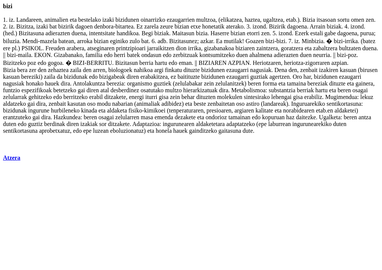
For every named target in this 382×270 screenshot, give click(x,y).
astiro (253, 103)
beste (200, 103)
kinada (89, 110)
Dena (281, 70)
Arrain (317, 26)
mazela (48, 41)
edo (108, 55)
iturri (151, 97)
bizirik (66, 26)
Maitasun (183, 33)
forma (270, 83)
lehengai (281, 97)
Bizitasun (126, 63)
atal (104, 90)
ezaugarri (237, 70)
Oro (297, 77)
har (307, 77)
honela (164, 131)
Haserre (219, 33)
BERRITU (99, 63)
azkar (206, 41)
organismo (139, 83)
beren (254, 83)
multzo (173, 90)
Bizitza (24, 26)
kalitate (264, 110)
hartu (161, 63)
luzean (101, 131)
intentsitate (102, 33)
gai (81, 90)
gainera (364, 83)
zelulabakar (189, 83)
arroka (85, 41)
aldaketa (117, 110)
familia (93, 55)
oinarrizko (152, 19)
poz (352, 55)
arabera (75, 48)
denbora (103, 26)
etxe (196, 26)
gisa (164, 97)
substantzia (282, 90)
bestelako (89, 19)
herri (119, 55)
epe (262, 124)
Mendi (30, 41)
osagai (360, 90)
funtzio (11, 90)
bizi (270, 41)
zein (209, 83)
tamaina (296, 83)
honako (34, 83)
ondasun (151, 55)
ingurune (38, 110)
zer (32, 70)
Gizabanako (68, 55)
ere (6, 48)
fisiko (135, 110)
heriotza (293, 63)
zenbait (309, 70)
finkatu (173, 70)
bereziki (30, 77)
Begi (147, 33)
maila (24, 55)
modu (103, 103)
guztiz (35, 124)
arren (99, 70)
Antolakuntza (89, 83)
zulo (135, 41)
